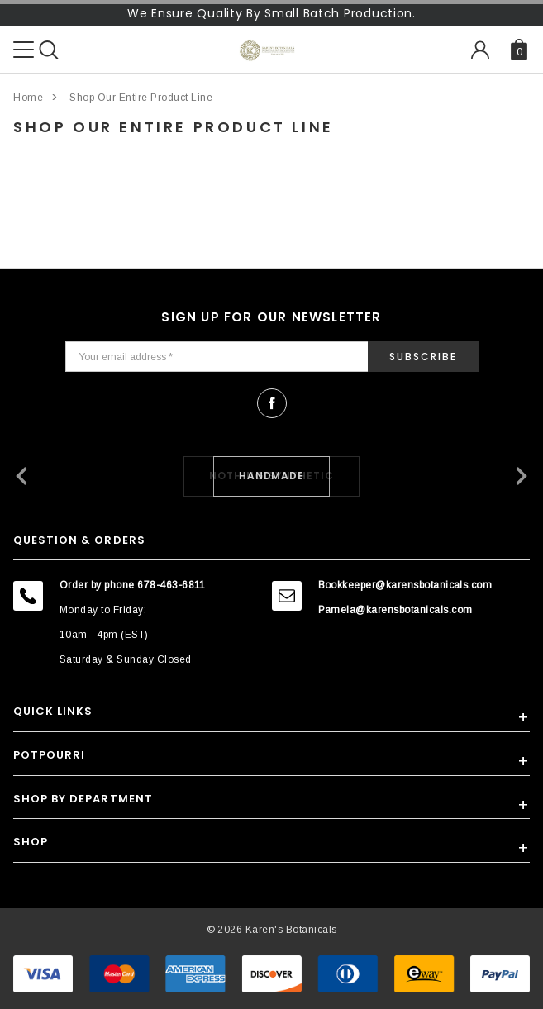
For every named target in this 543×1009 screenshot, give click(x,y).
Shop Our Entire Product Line (140, 97)
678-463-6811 (171, 585)
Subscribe (423, 357)
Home (28, 97)
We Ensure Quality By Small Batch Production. (271, 13)
